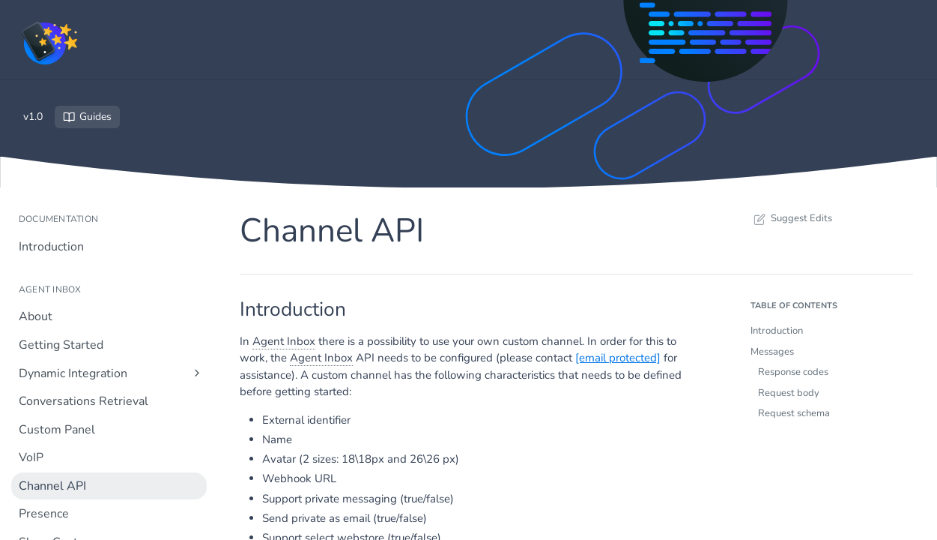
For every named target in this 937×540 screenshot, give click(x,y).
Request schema (794, 413)
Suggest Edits (791, 218)
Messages (772, 351)
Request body (788, 393)
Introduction (776, 331)
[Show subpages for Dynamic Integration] (197, 373)
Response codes (793, 372)
